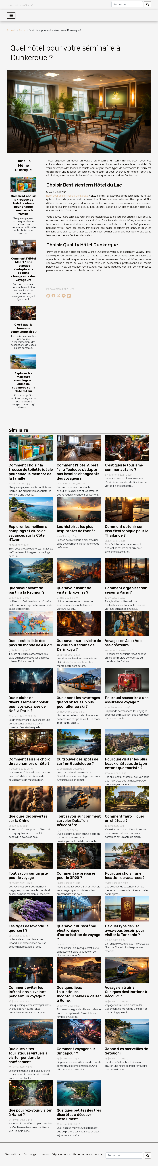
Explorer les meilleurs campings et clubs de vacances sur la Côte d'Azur (23, 382)
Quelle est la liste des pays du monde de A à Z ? (30, 643)
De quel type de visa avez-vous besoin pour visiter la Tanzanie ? (124, 930)
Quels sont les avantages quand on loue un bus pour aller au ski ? (78, 702)
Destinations (13, 1154)
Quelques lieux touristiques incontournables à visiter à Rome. (79, 994)
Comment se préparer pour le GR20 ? (76, 875)
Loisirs (45, 1154)
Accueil (11, 30)
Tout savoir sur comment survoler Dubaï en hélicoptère (79, 820)
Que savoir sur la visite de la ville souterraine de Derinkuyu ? (79, 645)
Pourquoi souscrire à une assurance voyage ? (127, 700)
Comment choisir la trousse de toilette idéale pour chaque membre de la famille (23, 205)
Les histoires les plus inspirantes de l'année (76, 528)
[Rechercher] (127, 4)
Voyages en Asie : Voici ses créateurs (124, 643)
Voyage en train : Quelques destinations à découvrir (126, 991)
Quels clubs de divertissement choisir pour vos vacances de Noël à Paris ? (29, 704)
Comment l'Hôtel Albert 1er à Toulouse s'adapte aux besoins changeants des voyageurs (23, 269)
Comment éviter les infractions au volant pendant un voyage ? (27, 991)
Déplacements (61, 1154)
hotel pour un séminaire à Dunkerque (67, 195)
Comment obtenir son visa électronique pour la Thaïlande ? (126, 530)
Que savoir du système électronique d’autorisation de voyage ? (78, 932)
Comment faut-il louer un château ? (124, 818)
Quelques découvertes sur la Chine (28, 818)
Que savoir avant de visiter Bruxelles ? (74, 590)
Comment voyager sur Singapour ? (76, 1051)
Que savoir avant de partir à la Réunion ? (26, 590)
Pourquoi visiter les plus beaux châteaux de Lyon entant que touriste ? (126, 763)
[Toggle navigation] (11, 15)
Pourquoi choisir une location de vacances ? (125, 875)
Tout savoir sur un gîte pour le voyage (28, 875)
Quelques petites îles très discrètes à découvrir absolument (79, 1114)
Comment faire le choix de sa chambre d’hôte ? (29, 761)
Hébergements (82, 1154)
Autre (22, 30)
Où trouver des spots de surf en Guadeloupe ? (77, 761)
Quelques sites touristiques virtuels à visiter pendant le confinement (28, 1055)
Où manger (30, 1154)
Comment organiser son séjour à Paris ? (126, 590)
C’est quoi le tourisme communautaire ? (23, 328)
